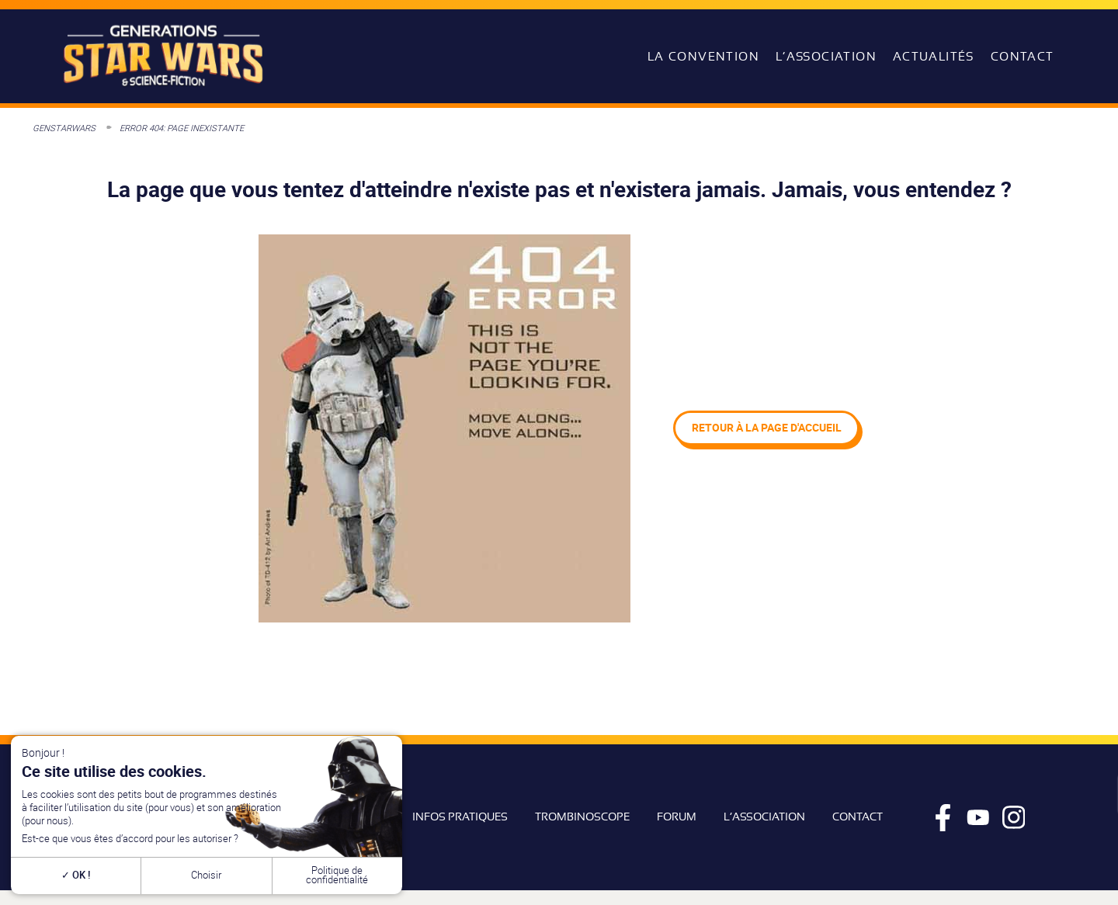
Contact (1022, 57)
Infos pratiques (460, 816)
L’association (826, 57)
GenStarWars (64, 127)
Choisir (206, 875)
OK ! (75, 875)
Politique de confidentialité (337, 875)
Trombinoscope (582, 816)
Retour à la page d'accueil (767, 427)
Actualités (933, 57)
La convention (703, 57)
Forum (676, 816)
